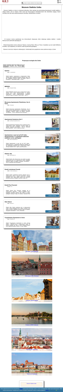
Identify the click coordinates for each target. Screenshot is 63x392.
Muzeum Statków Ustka (31, 383)
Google (21, 388)
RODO (47, 390)
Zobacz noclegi (52, 80)
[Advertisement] (31, 25)
